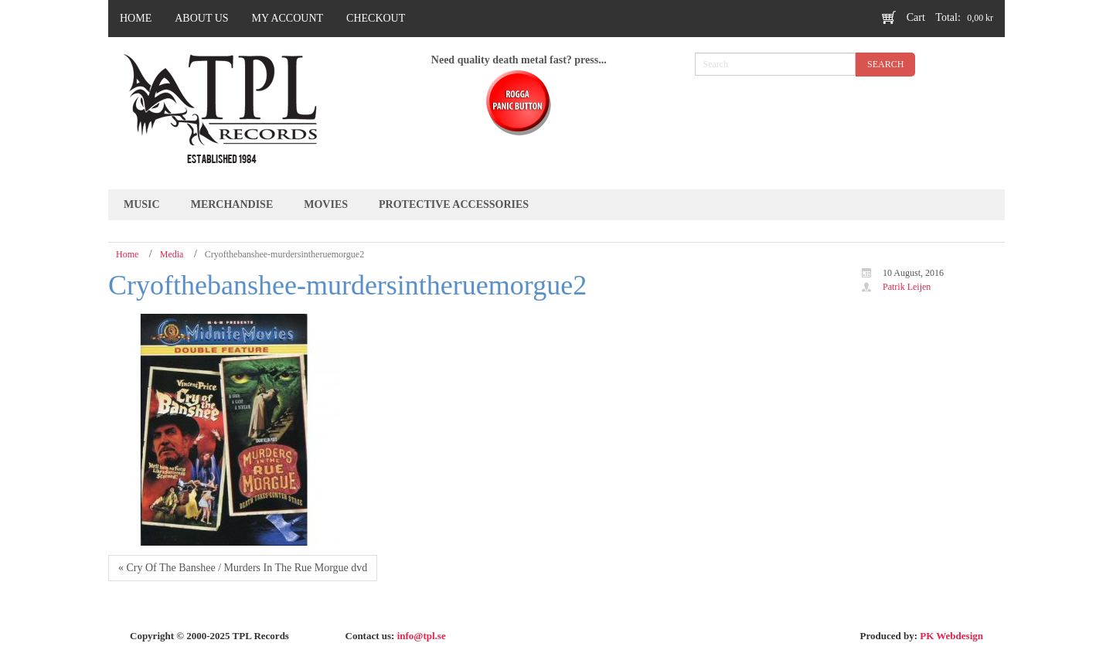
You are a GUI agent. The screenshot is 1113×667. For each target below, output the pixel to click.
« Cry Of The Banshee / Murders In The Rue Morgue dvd (242, 567)
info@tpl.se (421, 635)
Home (127, 254)
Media (172, 254)
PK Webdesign (951, 635)
